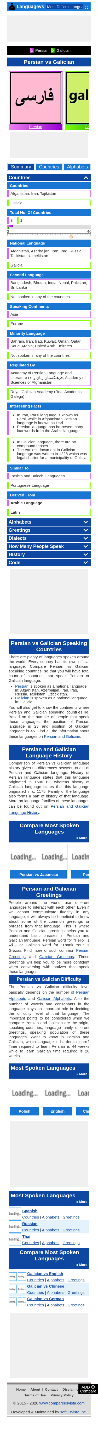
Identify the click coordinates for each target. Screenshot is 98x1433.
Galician (22, 698)
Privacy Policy (61, 1395)
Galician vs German (45, 1298)
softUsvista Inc (73, 1412)
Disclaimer (71, 1389)
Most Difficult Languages (68, 6)
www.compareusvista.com (62, 1403)
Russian (29, 1223)
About (36, 1389)
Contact (51, 1389)
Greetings (71, 1217)
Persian (35, 126)
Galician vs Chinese (45, 1286)
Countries (49, 167)
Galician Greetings (56, 956)
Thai (26, 1236)
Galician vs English (45, 1273)
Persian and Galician (62, 736)
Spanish (29, 1211)
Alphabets (77, 167)
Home (21, 1389)
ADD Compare (88, 1388)
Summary (21, 167)
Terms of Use (35, 1395)
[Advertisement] (49, 28)
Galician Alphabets (54, 998)
